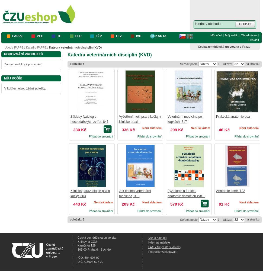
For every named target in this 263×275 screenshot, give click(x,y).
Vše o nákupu (157, 237)
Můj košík (231, 35)
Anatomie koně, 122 (230, 191)
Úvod (8, 47)
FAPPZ (19, 47)
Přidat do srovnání (101, 136)
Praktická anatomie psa (233, 117)
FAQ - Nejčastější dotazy (164, 247)
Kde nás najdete (159, 242)
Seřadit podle (189, 64)
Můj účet (216, 35)
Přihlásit (253, 39)
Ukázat (227, 64)
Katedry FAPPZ (36, 47)
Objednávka (249, 35)
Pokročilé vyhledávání (162, 251)
